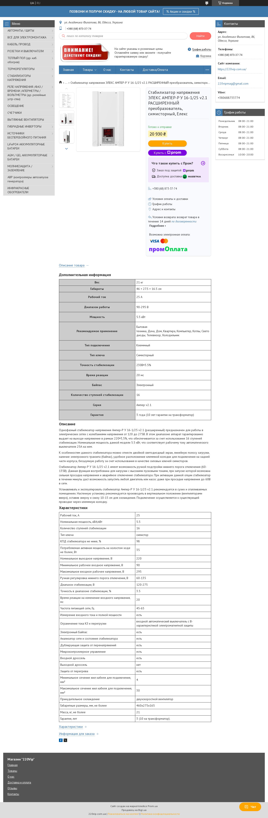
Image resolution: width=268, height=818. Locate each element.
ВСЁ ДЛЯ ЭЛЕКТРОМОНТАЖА (27, 37)
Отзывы (12, 788)
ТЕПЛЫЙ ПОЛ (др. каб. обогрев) (22, 60)
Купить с (167, 153)
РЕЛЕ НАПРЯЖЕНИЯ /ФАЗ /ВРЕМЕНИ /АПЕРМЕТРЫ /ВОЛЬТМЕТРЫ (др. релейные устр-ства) (27, 93)
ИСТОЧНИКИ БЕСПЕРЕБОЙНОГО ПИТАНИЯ (27, 135)
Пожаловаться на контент (123, 813)
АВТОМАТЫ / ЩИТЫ (21, 30)
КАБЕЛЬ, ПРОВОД (19, 44)
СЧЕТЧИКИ (15, 113)
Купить (167, 143)
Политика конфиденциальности (160, 813)
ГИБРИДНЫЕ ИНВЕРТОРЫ (24, 126)
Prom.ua (153, 806)
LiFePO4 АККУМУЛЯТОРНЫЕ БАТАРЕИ (26, 146)
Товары (88, 69)
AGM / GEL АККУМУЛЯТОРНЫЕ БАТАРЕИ (27, 157)
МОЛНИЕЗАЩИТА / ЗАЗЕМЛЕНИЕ (20, 168)
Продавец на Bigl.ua (134, 810)
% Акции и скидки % (180, 11)
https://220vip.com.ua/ (232, 69)
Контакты (127, 69)
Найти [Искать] (200, 36)
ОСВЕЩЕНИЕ (16, 106)
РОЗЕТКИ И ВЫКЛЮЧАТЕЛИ (26, 51)
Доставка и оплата (19, 782)
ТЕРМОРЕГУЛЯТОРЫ (21, 69)
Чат (250, 807)
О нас (107, 69)
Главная (68, 69)
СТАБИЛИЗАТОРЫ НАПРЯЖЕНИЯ (19, 78)
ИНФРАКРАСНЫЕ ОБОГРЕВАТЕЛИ (18, 190)
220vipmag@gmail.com (233, 83)
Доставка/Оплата (155, 69)
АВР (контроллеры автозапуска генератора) (28, 179)
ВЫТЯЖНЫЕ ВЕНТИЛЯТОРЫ (26, 120)
